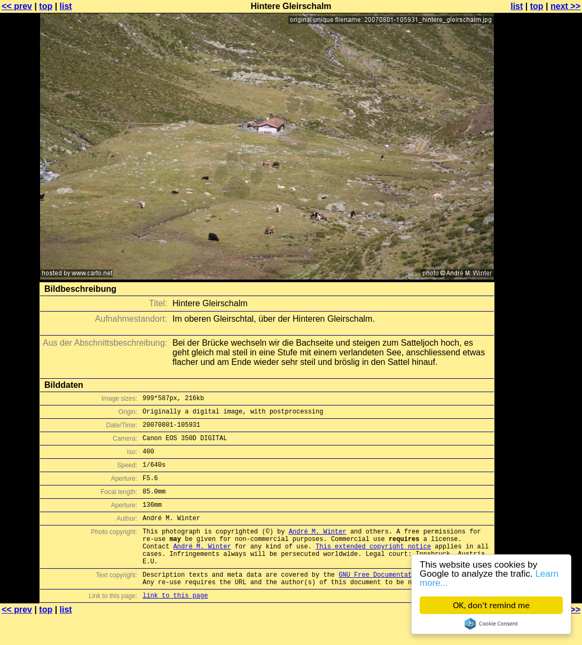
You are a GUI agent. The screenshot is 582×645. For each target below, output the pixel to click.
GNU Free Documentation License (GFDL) (410, 599)
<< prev (17, 6)
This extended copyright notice (373, 566)
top (45, 6)
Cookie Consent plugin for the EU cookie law (491, 624)
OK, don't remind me (491, 605)
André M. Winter (318, 548)
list (66, 6)
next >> (565, 6)
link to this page (175, 623)
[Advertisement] (538, 264)
